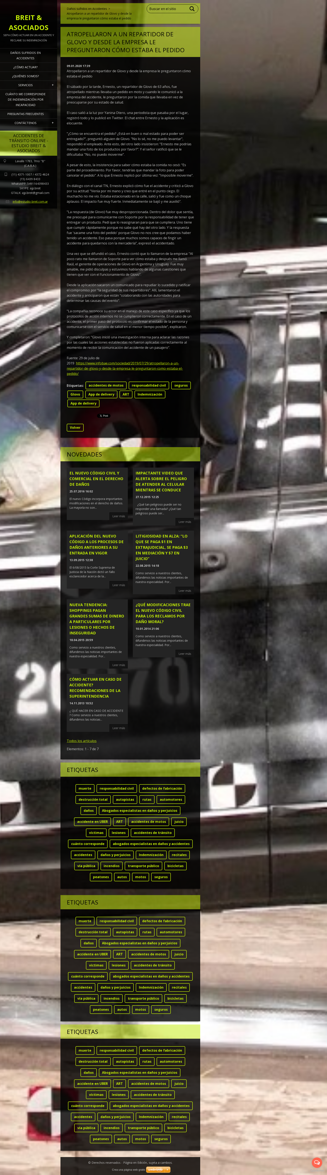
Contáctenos (25, 123)
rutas (146, 799)
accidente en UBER (92, 821)
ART (126, 394)
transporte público (143, 866)
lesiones (119, 832)
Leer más (118, 516)
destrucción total (93, 799)
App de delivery (101, 394)
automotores (171, 799)
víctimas (96, 832)
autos (122, 877)
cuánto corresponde (87, 843)
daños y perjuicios (116, 854)
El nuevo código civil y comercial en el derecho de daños (96, 479)
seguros (181, 385)
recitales (179, 854)
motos (140, 877)
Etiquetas (75, 385)
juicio (179, 821)
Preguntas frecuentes (25, 114)
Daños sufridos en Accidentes (25, 55)
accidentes (83, 854)
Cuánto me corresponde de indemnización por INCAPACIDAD (25, 99)
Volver (75, 427)
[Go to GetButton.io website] (317, 1170)
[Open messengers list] (317, 1162)
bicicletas (175, 866)
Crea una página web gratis (128, 1169)
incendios (111, 866)
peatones (101, 877)
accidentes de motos (106, 385)
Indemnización (150, 394)
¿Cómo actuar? (25, 67)
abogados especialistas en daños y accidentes (151, 843)
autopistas (125, 799)
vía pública (86, 866)
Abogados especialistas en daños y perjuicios (139, 810)
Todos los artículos (82, 741)
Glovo (75, 394)
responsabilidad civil (149, 385)
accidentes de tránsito (153, 832)
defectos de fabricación (162, 788)
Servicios (25, 85)
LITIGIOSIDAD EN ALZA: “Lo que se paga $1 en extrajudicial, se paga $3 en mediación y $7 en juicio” (162, 547)
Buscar (192, 9)
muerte (85, 788)
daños (89, 810)
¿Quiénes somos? (25, 76)
